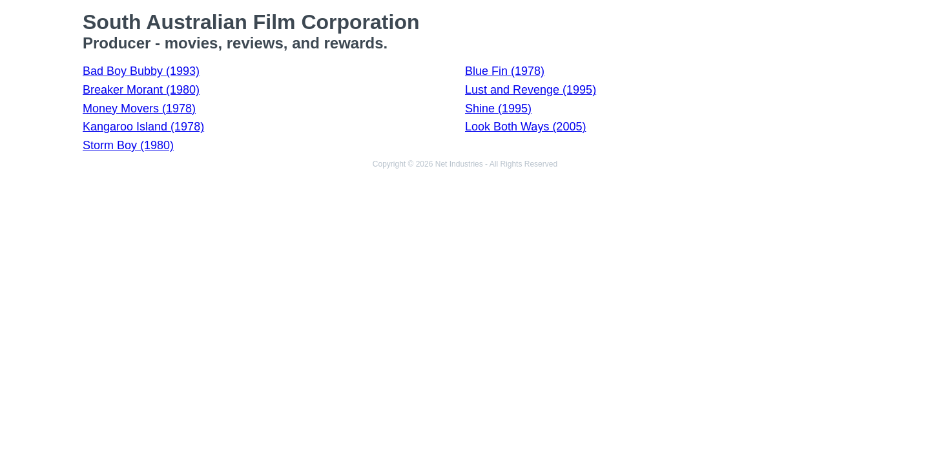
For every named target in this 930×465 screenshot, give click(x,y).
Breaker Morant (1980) (141, 89)
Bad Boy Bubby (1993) (141, 71)
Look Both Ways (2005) (525, 126)
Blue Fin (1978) (504, 71)
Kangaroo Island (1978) (143, 126)
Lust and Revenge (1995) (530, 89)
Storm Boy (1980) (128, 145)
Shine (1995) (498, 108)
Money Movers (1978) (139, 108)
